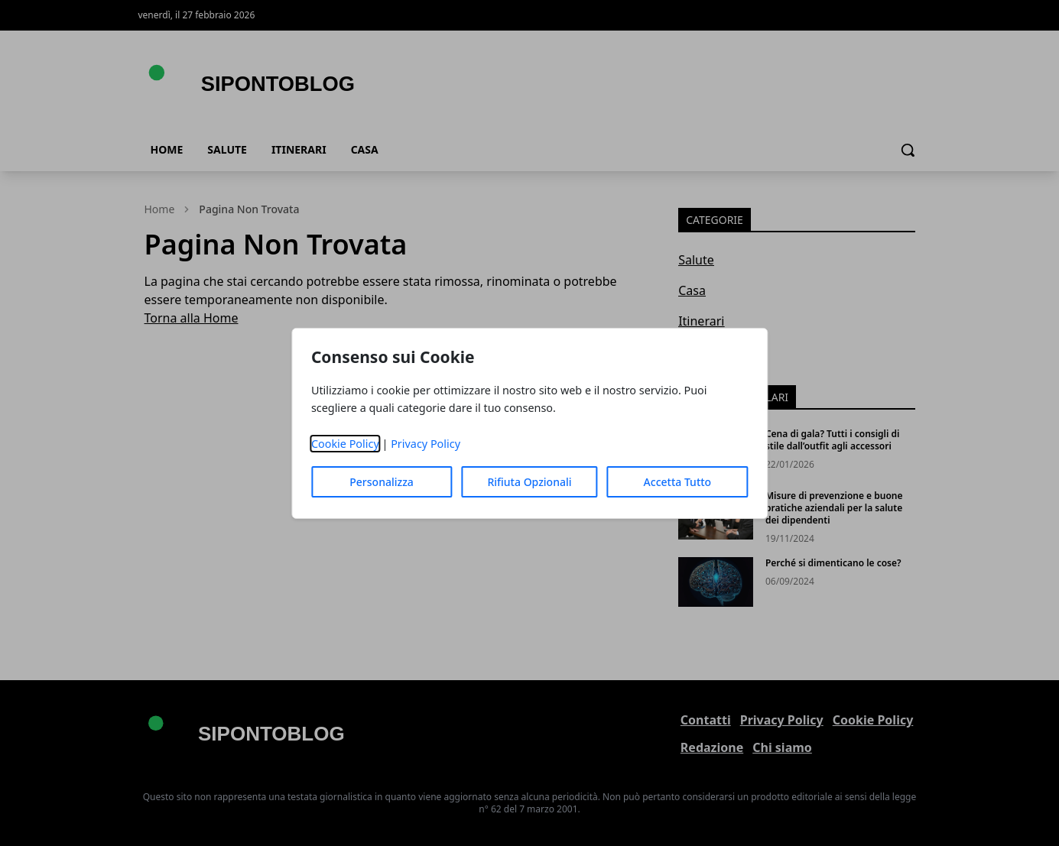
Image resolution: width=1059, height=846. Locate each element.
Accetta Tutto (678, 482)
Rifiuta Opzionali (529, 482)
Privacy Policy (425, 443)
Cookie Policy (345, 443)
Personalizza (381, 482)
